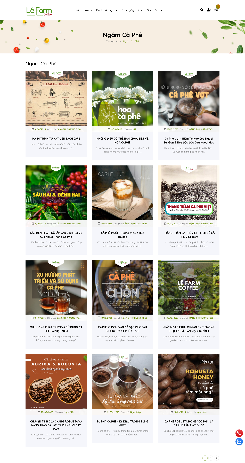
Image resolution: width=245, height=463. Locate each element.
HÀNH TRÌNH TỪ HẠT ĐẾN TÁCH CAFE (56, 138)
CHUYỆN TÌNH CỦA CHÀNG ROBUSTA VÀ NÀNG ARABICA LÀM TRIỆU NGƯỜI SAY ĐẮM (56, 425)
